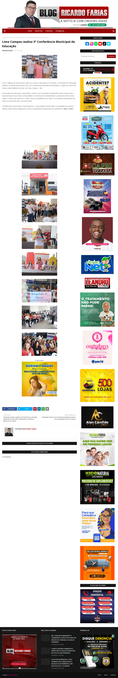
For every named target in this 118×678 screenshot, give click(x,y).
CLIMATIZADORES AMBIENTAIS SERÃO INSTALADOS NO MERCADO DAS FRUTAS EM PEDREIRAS (63, 651)
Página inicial (6, 37)
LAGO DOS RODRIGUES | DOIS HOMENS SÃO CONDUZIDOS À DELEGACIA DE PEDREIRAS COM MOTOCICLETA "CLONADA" (62, 662)
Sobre (106, 675)
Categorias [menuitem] (60, 31)
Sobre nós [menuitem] (39, 31)
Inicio (99, 675)
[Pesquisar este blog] (93, 56)
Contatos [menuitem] (49, 31)
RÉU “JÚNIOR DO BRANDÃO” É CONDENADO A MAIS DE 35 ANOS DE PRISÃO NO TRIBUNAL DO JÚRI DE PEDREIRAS (63, 639)
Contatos (113, 675)
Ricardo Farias (7, 50)
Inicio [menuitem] (30, 31)
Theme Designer (12, 675)
